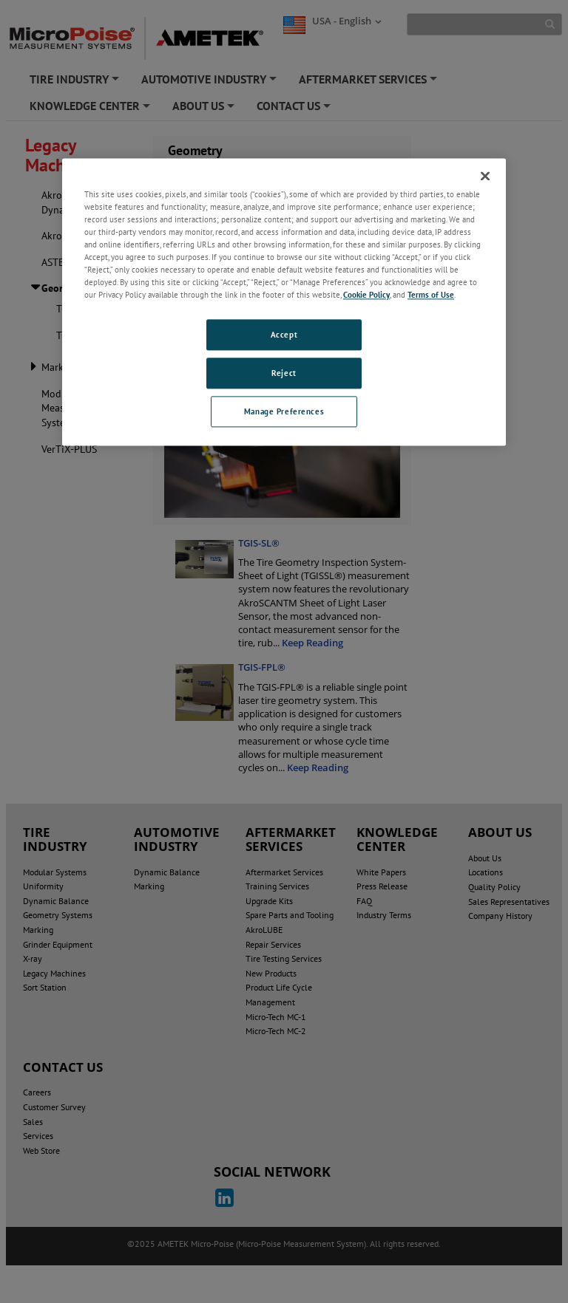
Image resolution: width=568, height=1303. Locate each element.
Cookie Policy (366, 294)
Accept (284, 335)
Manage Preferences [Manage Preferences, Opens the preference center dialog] (284, 411)
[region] (284, 301)
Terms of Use (431, 294)
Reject (283, 372)
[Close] (485, 176)
